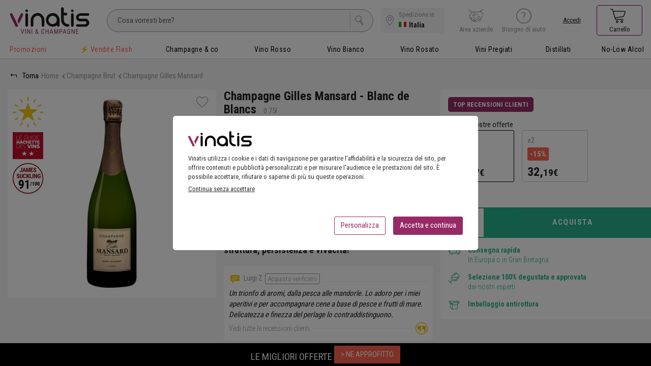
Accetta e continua (428, 228)
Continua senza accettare (221, 192)
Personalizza (360, 228)
